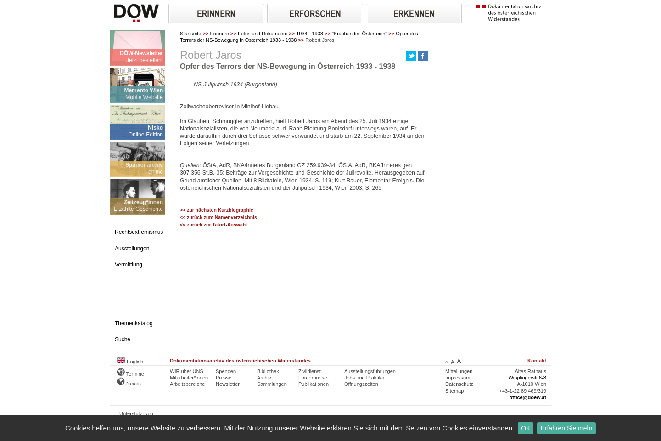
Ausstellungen (132, 248)
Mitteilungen (458, 371)
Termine (130, 374)
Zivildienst (309, 371)
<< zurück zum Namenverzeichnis (218, 217)
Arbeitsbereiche (187, 384)
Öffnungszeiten (361, 384)
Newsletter (228, 384)
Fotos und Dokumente (262, 33)
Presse (223, 377)
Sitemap (454, 391)
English (130, 361)
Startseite (190, 33)
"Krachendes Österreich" (359, 33)
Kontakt (536, 360)
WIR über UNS (186, 371)
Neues (129, 383)
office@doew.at (527, 397)
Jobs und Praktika (364, 377)
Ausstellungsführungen (370, 371)
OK (525, 428)
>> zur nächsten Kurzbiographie (216, 210)
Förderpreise (312, 377)
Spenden (226, 371)
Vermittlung (128, 264)
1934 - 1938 (309, 33)
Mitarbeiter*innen (189, 377)
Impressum (457, 377)
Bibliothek (268, 371)
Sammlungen (272, 384)
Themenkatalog (134, 323)
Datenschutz (459, 384)
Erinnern (219, 33)
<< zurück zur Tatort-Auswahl (213, 224)
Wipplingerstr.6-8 (527, 377)
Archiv (264, 377)
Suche (122, 339)
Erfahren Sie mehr (566, 428)
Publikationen (313, 384)
